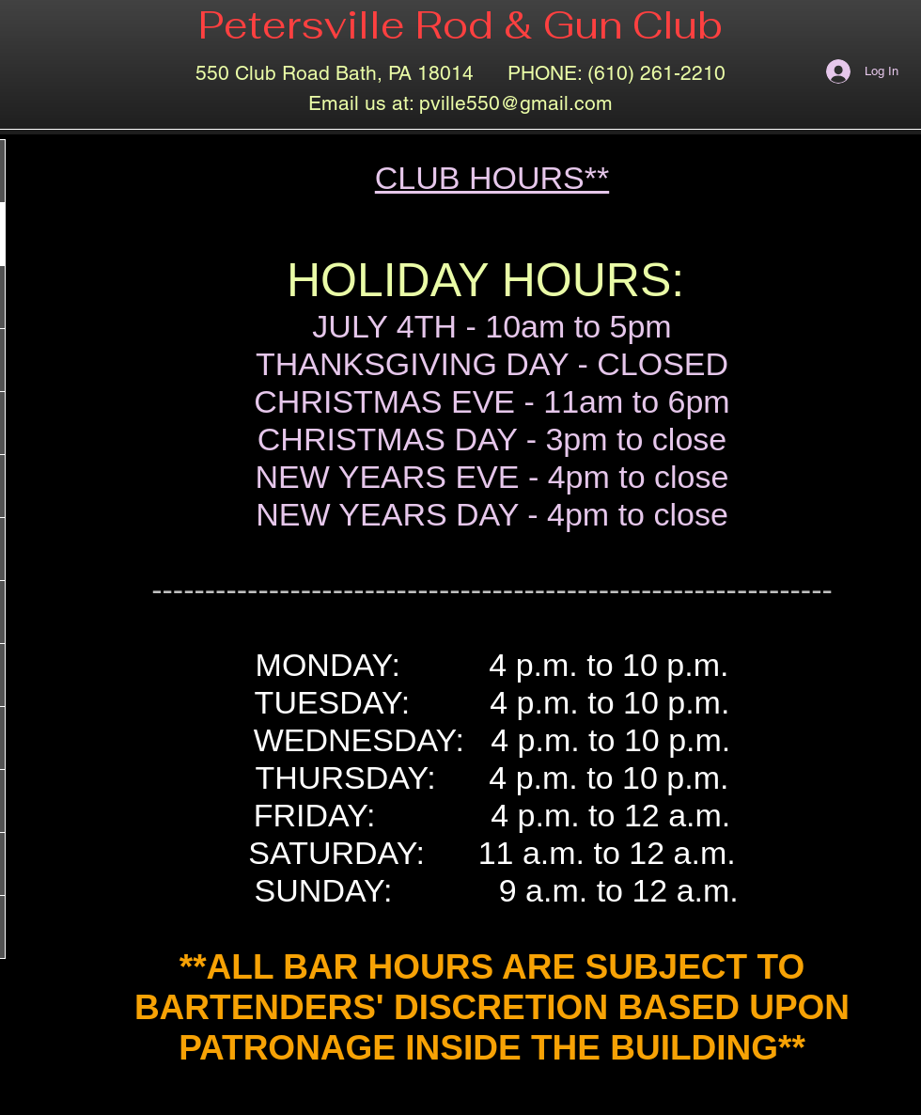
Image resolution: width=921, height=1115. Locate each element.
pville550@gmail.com (516, 103)
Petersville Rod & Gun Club (460, 25)
